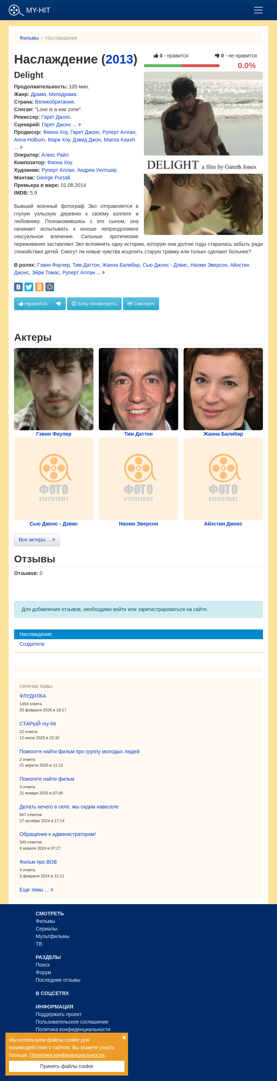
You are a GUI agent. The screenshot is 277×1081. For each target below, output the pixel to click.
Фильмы (29, 38)
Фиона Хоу (55, 132)
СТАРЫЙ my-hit (37, 724)
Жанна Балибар (121, 265)
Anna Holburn (29, 140)
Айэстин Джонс (223, 524)
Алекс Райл (55, 155)
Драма (38, 94)
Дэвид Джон (87, 140)
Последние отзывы (58, 980)
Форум (43, 972)
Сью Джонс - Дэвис (164, 265)
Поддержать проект (59, 1014)
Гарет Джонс (56, 117)
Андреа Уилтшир (97, 170)
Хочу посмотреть (94, 303)
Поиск (43, 965)
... (76, 124)
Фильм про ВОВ (38, 862)
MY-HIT (29, 10)
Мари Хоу (59, 140)
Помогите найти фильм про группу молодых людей (79, 751)
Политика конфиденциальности (73, 1029)
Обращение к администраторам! (57, 834)
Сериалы (46, 929)
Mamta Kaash (119, 140)
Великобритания (54, 102)
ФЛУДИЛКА (32, 696)
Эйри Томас (46, 272)
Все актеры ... (37, 539)
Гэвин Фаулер (53, 265)
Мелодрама (62, 94)
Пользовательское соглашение (72, 1022)
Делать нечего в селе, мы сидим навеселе (69, 807)
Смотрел (141, 303)
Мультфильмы (53, 936)
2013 (119, 59)
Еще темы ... (36, 890)
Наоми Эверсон (209, 265)
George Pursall (53, 177)
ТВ (39, 944)
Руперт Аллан (118, 132)
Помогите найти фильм (46, 779)
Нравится (33, 303)
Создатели (31, 644)
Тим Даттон (85, 265)
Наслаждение (35, 634)
